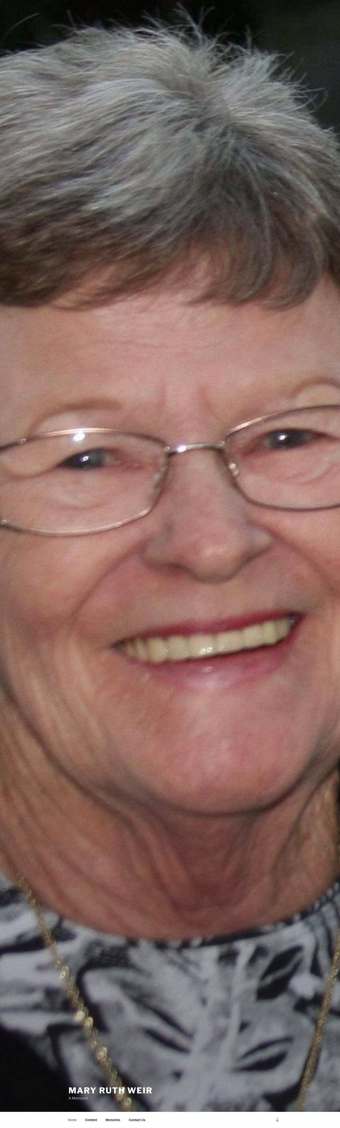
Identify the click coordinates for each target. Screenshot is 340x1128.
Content (91, 1120)
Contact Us (137, 1120)
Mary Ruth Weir (111, 1090)
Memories (113, 1120)
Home (72, 1120)
